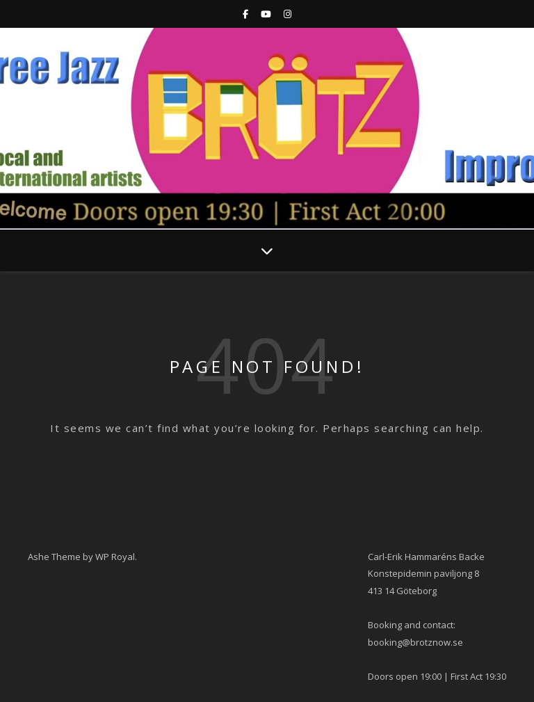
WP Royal (115, 556)
